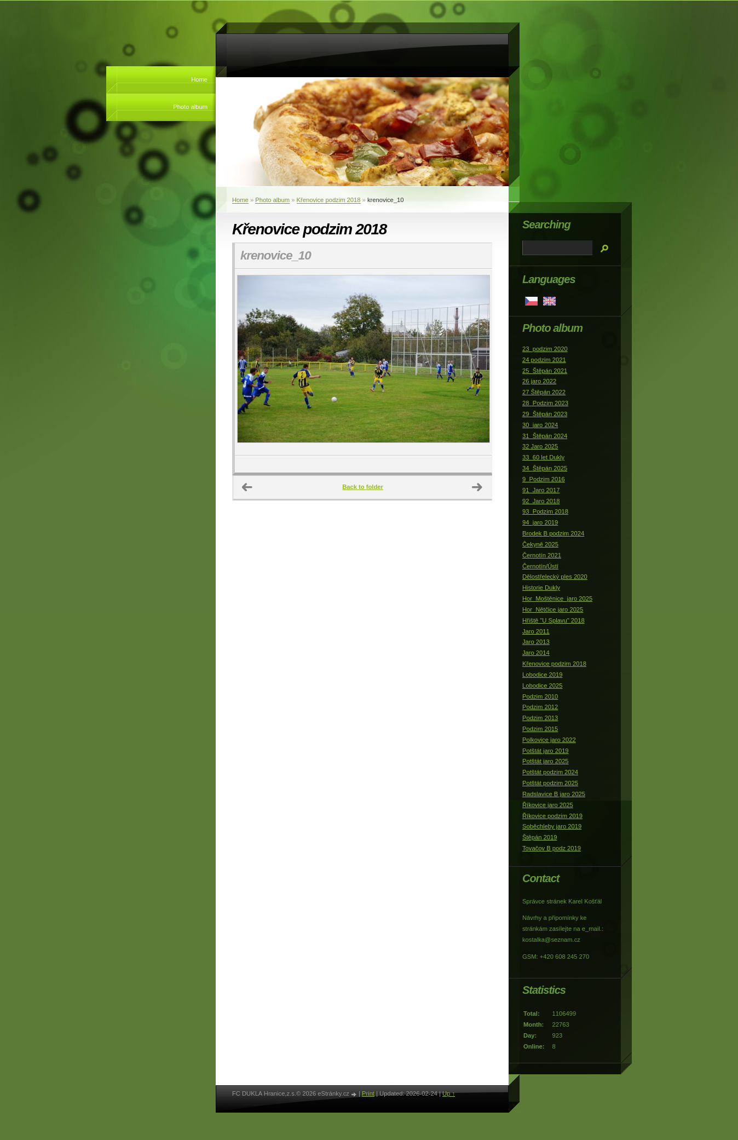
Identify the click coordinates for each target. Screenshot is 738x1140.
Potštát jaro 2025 (545, 761)
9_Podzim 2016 (543, 479)
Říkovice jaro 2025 (547, 805)
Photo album (190, 106)
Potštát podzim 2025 (550, 783)
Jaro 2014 (536, 652)
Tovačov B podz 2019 (551, 848)
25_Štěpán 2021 (544, 370)
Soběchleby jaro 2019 (551, 826)
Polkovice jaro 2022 (549, 739)
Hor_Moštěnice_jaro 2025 (557, 598)
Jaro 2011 (536, 631)
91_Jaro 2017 (541, 490)
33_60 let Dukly (543, 457)
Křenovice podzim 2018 (329, 200)
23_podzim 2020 (545, 349)
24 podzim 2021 (544, 359)
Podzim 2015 (540, 729)
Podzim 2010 (540, 696)
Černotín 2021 (541, 555)
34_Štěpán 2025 (544, 468)
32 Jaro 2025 (540, 446)
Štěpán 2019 (539, 837)
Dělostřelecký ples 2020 (554, 576)
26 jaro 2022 (539, 381)
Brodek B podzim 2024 (553, 533)
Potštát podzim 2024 (550, 772)
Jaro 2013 (536, 641)
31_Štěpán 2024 (544, 436)
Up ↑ (448, 1093)
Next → (477, 487)
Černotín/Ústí (540, 566)
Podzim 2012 (540, 707)
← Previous (247, 487)
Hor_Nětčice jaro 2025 (552, 609)
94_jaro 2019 (540, 522)
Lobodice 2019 (542, 674)
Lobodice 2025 (542, 685)
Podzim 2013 (540, 718)
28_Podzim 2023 (545, 403)
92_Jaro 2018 (541, 501)
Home (199, 79)
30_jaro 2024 (540, 425)
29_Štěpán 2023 (544, 414)
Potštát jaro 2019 (545, 750)
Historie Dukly (541, 587)
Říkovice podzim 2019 (552, 816)
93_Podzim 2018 (545, 511)
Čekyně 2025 (540, 544)
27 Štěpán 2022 (544, 392)
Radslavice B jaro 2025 (553, 794)
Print (368, 1093)
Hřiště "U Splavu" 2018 (553, 620)
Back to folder (362, 486)
